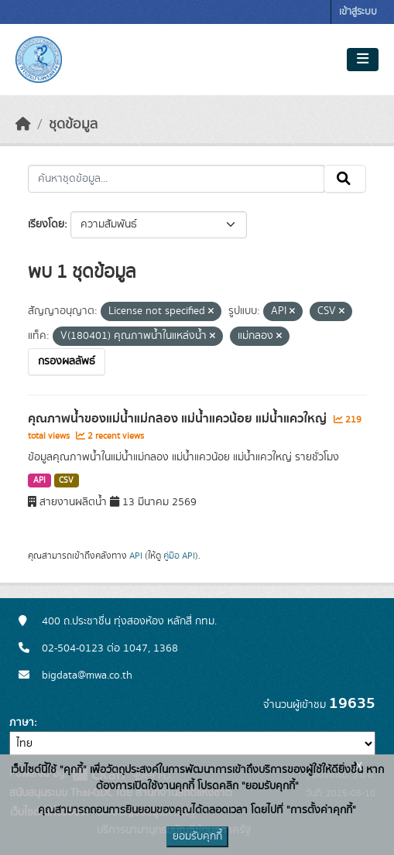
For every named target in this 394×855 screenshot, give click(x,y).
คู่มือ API (179, 556)
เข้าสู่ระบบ (358, 12)
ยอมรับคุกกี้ (197, 836)
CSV (66, 480)
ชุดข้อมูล (73, 125)
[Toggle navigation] (363, 59)
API (39, 480)
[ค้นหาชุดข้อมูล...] (176, 179)
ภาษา (21, 722)
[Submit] (345, 179)
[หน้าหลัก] (23, 125)
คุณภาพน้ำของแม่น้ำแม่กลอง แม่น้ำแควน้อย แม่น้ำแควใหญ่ (179, 419)
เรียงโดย (46, 224)
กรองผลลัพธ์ (66, 361)
